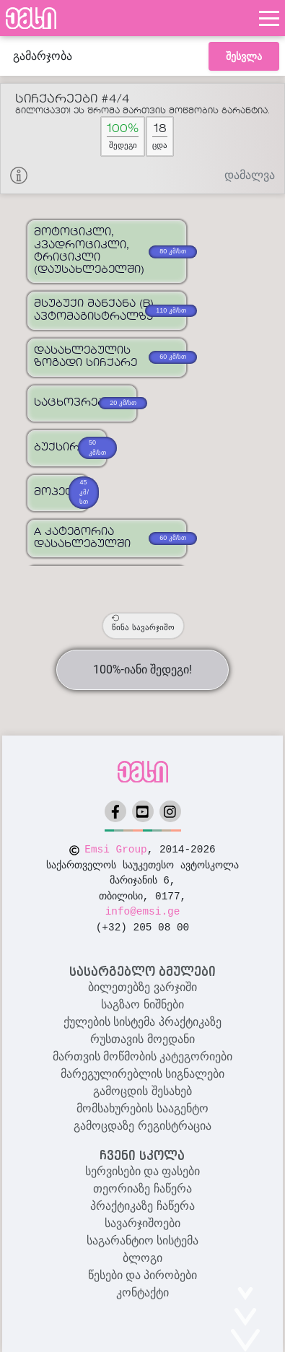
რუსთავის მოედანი (142, 1039)
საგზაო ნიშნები (142, 1004)
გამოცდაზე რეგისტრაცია (142, 1126)
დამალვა (249, 175)
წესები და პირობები (143, 1275)
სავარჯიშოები (142, 1223)
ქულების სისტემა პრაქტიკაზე (142, 1022)
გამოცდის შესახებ (142, 1091)
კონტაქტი (142, 1292)
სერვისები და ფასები (143, 1171)
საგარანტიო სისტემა (142, 1240)
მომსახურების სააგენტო (142, 1108)
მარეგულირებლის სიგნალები (142, 1074)
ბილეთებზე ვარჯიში (142, 987)
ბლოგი (142, 1258)
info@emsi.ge (142, 911)
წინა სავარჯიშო (143, 623)
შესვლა (244, 56)
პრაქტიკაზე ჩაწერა (142, 1206)
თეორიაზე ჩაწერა (142, 1188)
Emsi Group (115, 849)
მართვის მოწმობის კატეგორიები (143, 1056)
